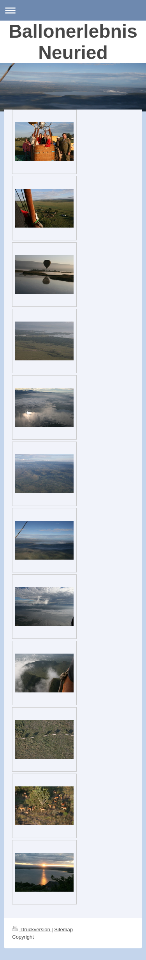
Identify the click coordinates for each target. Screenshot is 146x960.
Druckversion (31, 929)
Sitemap (63, 929)
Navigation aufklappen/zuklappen (73, 10)
